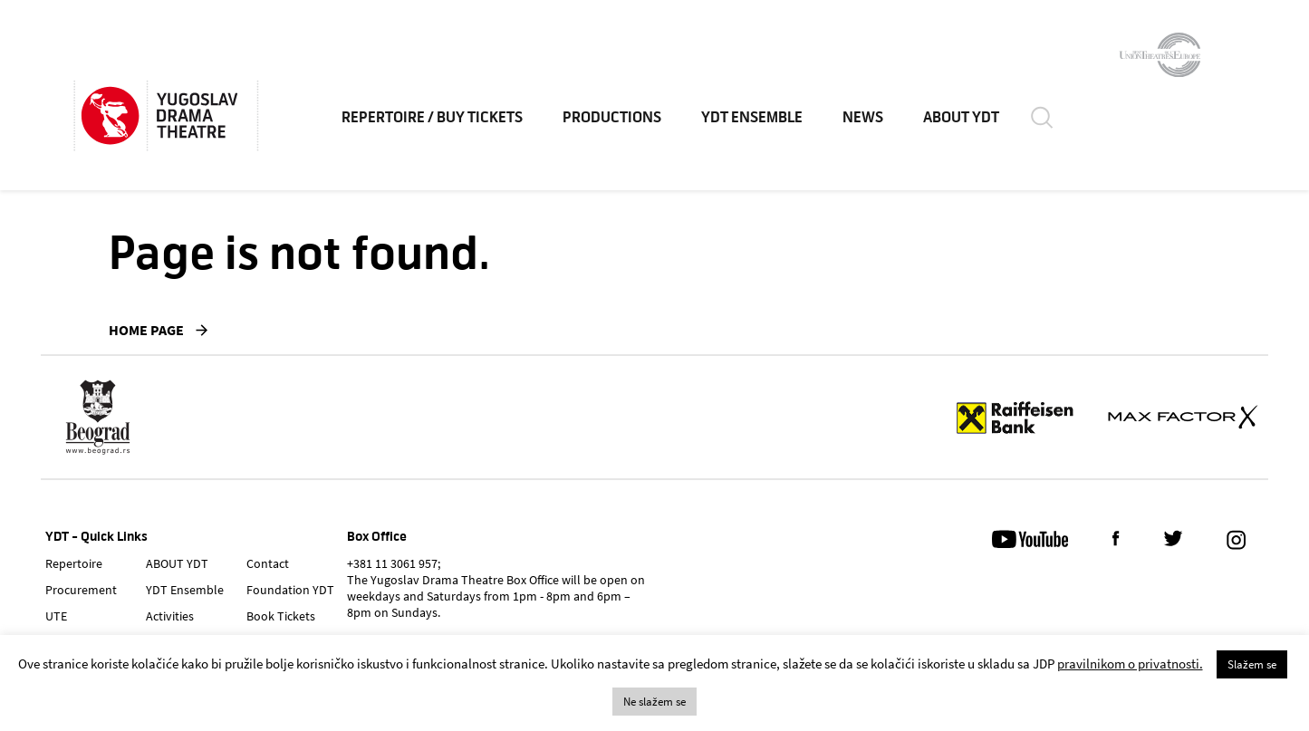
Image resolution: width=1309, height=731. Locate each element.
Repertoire (73, 563)
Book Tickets (280, 616)
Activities (170, 616)
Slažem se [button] (1251, 664)
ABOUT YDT (961, 118)
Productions (612, 118)
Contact (267, 563)
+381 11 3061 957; (393, 563)
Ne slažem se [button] (654, 701)
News (862, 118)
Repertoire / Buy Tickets (432, 118)
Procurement (81, 590)
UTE (56, 616)
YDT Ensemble (752, 118)
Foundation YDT (290, 590)
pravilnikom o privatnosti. (1130, 663)
